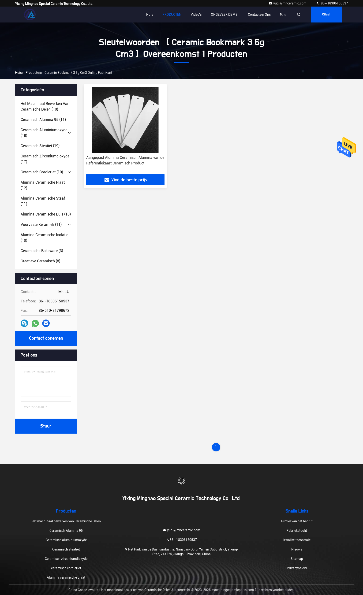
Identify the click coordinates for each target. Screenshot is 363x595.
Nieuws (296, 549)
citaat (326, 14)
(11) (43, 119)
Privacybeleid (297, 568)
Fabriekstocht (297, 530)
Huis (149, 14)
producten (33, 72)
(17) (45, 159)
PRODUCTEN (171, 14)
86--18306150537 (332, 3)
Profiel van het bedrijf (297, 521)
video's (196, 14)
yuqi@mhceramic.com (288, 3)
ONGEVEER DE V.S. (225, 14)
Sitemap (297, 559)
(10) (45, 106)
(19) (40, 146)
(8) (40, 261)
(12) (43, 185)
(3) (42, 251)
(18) (44, 133)
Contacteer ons (259, 14)
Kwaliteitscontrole (297, 540)
